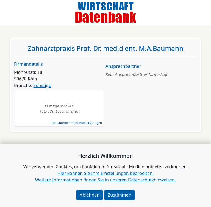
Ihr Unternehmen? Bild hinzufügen (77, 123)
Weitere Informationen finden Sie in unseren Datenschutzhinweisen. (105, 180)
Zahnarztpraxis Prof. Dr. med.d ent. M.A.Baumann (105, 48)
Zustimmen (119, 195)
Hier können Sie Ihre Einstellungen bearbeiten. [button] (105, 173)
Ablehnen (89, 195)
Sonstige (42, 85)
